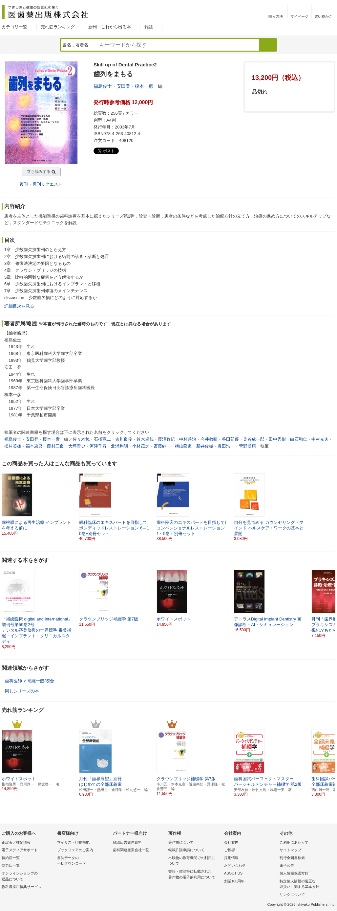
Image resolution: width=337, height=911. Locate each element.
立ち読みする (39, 171)
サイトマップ (290, 850)
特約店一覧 (11, 858)
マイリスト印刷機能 (73, 842)
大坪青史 (76, 446)
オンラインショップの (28, 876)
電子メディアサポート (20, 850)
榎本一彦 (144, 86)
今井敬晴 (209, 439)
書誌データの (83, 861)
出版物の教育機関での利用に (194, 861)
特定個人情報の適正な (306, 884)
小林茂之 (140, 446)
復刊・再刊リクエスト (41, 184)
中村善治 (187, 439)
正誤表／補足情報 (16, 842)
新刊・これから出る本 (109, 26)
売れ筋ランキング (58, 26)
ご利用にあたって (294, 842)
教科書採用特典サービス (21, 887)
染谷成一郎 (253, 439)
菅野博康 (247, 446)
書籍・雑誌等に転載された (194, 874)
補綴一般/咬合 (40, 680)
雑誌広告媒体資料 (127, 842)
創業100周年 (234, 881)
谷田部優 (230, 439)
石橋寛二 (102, 439)
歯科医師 (13, 680)
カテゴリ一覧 (14, 26)
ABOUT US (233, 873)
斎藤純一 (162, 446)
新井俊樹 (204, 446)
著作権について (181, 842)
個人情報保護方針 (294, 873)
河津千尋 (98, 446)
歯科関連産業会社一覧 (131, 850)
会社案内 (231, 842)
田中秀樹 (277, 439)
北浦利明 (119, 446)
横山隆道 (183, 446)
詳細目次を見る (19, 306)
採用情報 (231, 858)
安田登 (123, 86)
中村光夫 (319, 439)
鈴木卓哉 (145, 439)
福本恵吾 (34, 446)
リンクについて (292, 895)
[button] (330, 601)
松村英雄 (12, 446)
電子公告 (287, 865)
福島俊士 (103, 86)
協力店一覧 (11, 865)
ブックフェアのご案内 (75, 850)
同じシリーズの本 (22, 691)
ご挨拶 (229, 850)
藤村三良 (55, 446)
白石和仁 (298, 439)
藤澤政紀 (166, 439)
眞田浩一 (226, 446)
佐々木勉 (81, 439)
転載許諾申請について (186, 850)
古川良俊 (123, 439)
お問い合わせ (235, 865)
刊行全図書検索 (292, 858)
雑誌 (148, 26)
